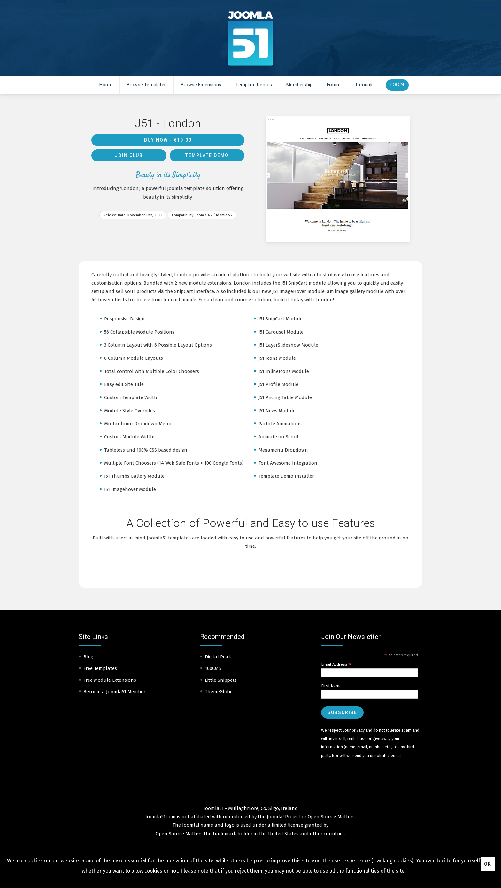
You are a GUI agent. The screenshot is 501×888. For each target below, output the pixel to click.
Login (397, 85)
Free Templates (100, 668)
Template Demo (207, 155)
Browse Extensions (201, 85)
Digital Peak (218, 657)
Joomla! (190, 825)
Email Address (336, 664)
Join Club (129, 155)
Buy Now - (168, 140)
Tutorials (364, 85)
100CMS (213, 668)
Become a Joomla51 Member (114, 692)
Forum (334, 85)
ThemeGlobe (219, 692)
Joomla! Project (283, 817)
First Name (331, 685)
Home (105, 85)
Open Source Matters (331, 817)
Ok (487, 864)
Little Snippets (221, 680)
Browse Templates (146, 85)
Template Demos (253, 85)
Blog (88, 657)
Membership (299, 85)
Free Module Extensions (109, 680)
